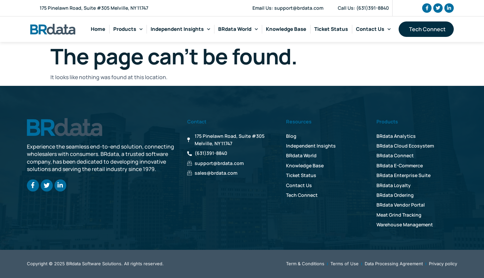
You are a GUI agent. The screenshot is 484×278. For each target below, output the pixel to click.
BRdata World (238, 29)
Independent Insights (180, 29)
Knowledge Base (286, 29)
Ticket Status (331, 29)
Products (128, 29)
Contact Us (373, 29)
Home (98, 29)
